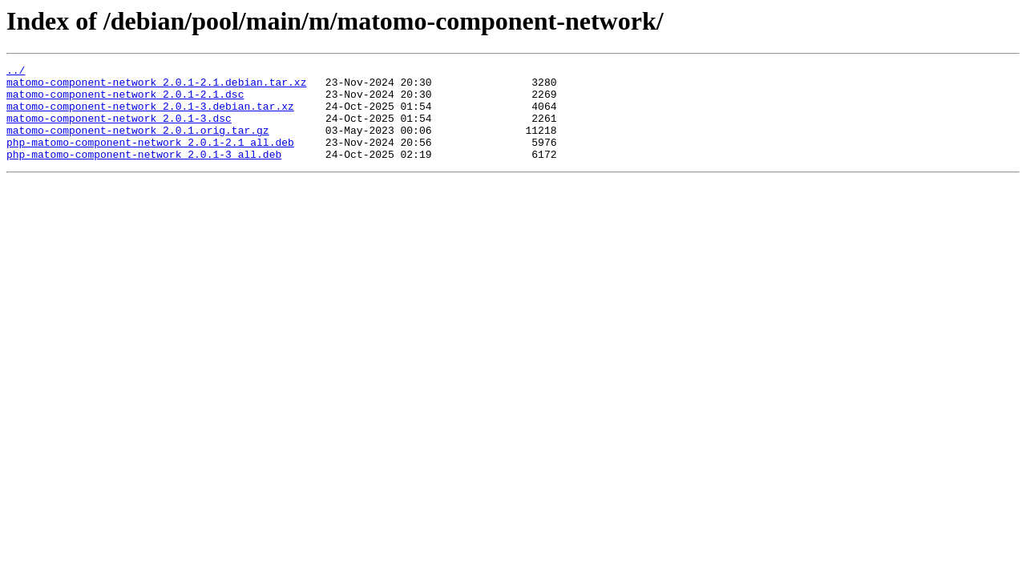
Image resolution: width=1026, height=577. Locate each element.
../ (15, 72)
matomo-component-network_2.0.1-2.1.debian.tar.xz (156, 86)
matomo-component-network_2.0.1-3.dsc (119, 130)
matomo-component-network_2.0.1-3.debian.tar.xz (150, 115)
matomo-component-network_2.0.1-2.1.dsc (125, 101)
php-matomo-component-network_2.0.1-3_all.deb (143, 173)
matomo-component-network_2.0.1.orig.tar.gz (137, 144)
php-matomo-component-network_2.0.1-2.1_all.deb (150, 158)
